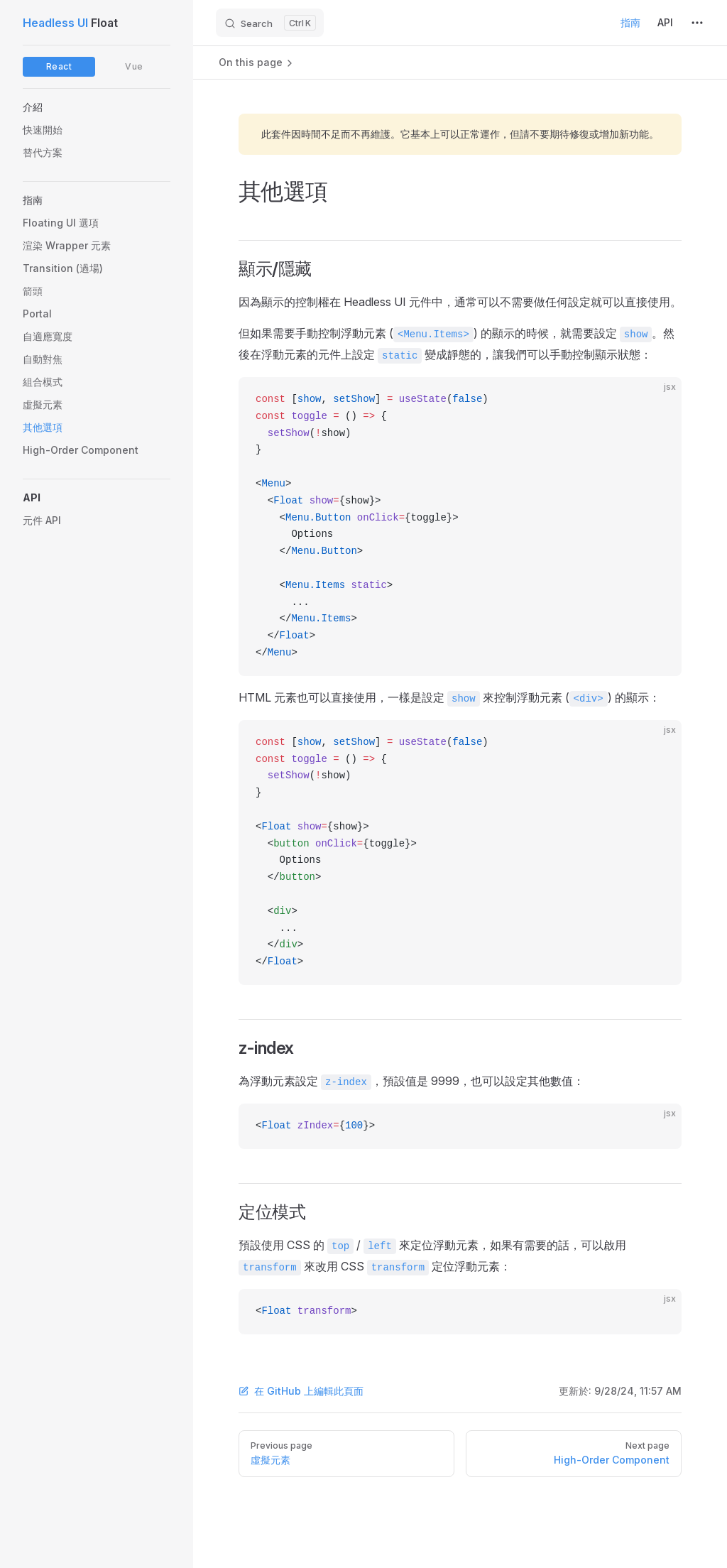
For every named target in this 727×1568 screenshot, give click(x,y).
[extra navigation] (697, 22)
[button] (96, 107)
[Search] (270, 23)
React (59, 66)
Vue (134, 66)
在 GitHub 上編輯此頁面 (301, 1391)
